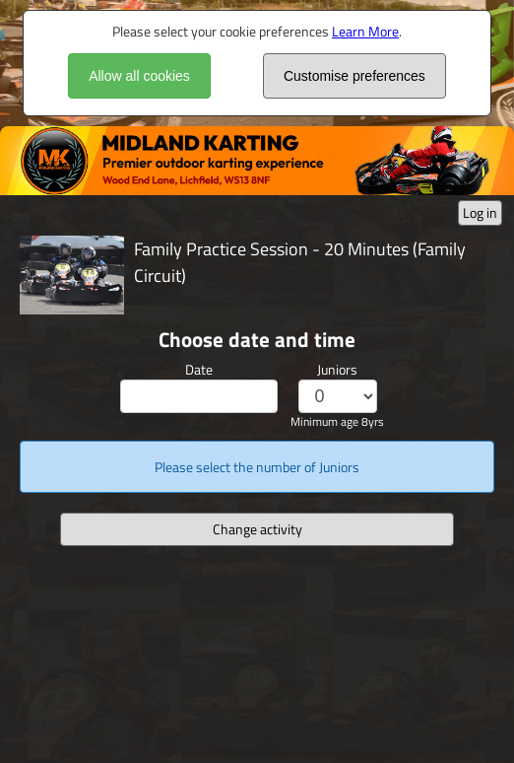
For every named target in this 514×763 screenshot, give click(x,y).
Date (199, 369)
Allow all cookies (139, 76)
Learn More (365, 31)
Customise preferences (354, 76)
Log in (480, 212)
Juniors (337, 369)
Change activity (257, 529)
